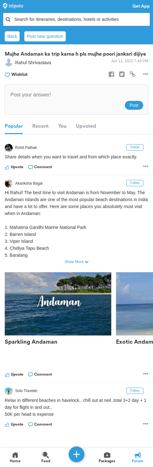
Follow (134, 147)
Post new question (45, 36)
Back (12, 36)
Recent (40, 126)
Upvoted (86, 126)
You (62, 126)
